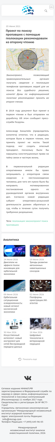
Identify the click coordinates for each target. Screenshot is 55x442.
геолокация (18, 221)
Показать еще (30, 359)
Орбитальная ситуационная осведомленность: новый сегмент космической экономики (13, 304)
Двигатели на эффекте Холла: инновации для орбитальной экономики (12, 268)
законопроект (33, 221)
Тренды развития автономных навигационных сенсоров (39, 266)
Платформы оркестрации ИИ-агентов (39, 300)
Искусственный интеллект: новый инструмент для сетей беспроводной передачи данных (14, 341)
